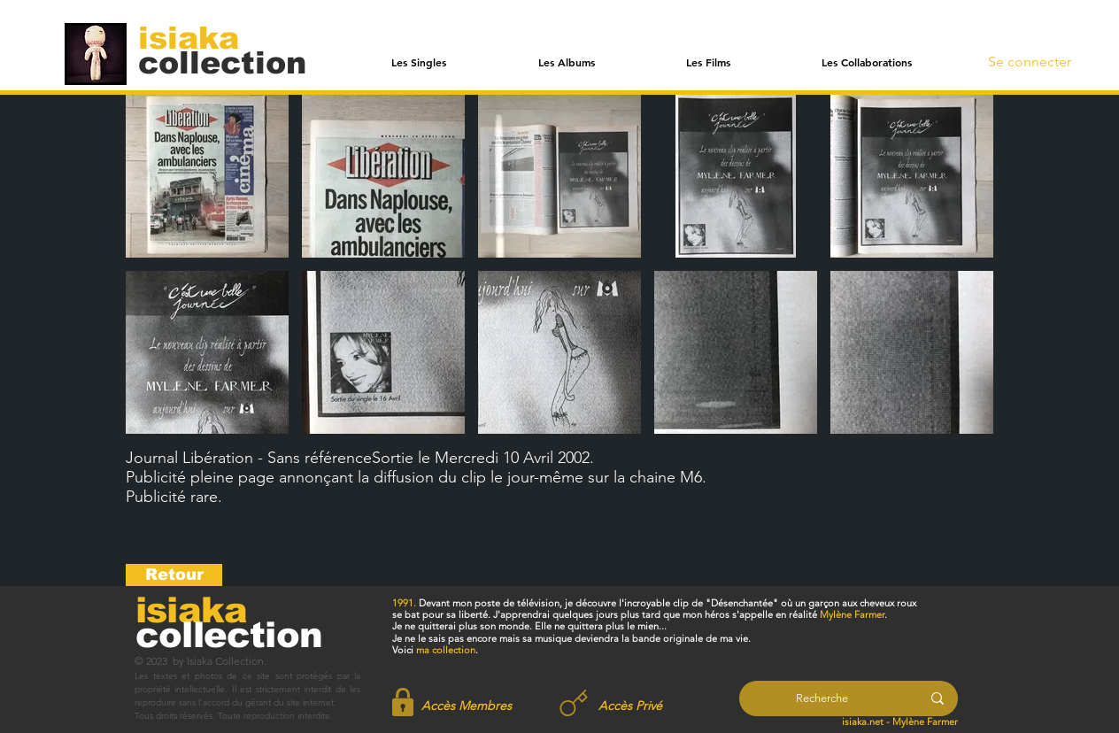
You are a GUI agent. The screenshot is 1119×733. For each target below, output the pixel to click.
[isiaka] (198, 37)
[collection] (222, 62)
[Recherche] (822, 698)
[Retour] (174, 575)
